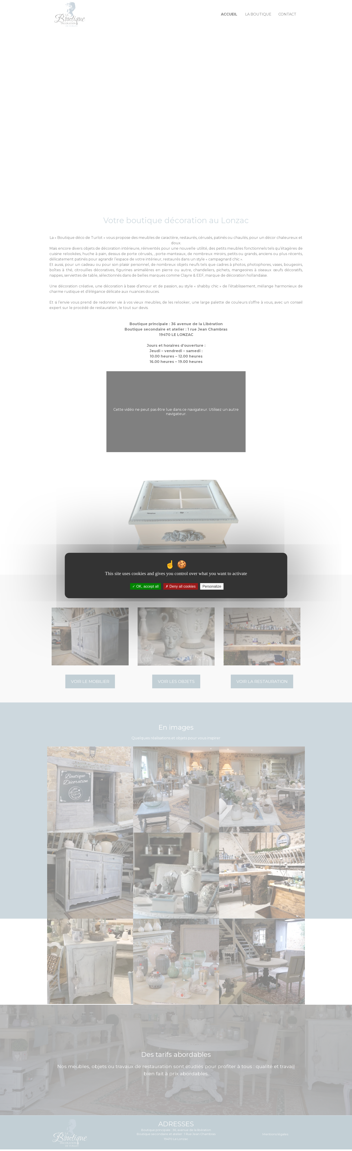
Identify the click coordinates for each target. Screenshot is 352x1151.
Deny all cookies (180, 586)
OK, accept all (145, 586)
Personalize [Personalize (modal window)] (211, 586)
